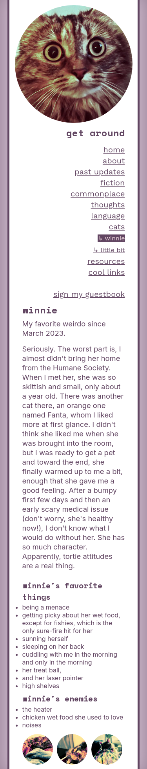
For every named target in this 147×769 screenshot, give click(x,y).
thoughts (108, 204)
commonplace (98, 193)
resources (106, 261)
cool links (107, 272)
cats (117, 226)
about (114, 160)
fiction (112, 182)
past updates (99, 171)
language (108, 215)
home (114, 149)
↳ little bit (109, 250)
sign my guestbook (89, 294)
